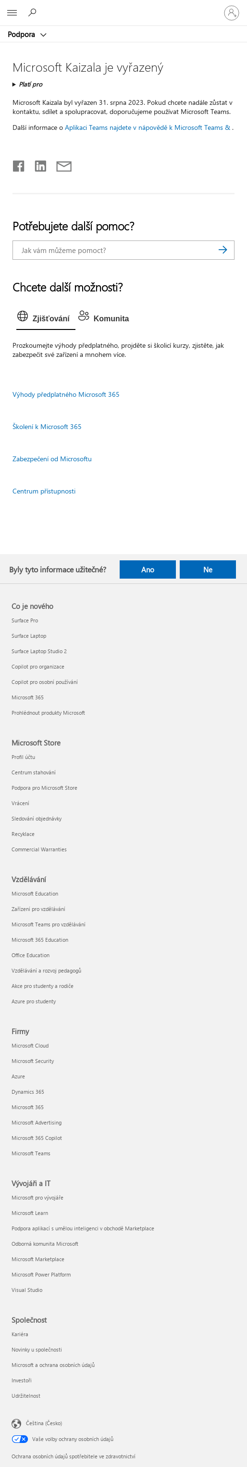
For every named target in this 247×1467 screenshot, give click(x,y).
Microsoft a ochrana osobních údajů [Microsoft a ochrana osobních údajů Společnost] (53, 1364)
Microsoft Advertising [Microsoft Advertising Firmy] (37, 1122)
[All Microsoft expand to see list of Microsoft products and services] (12, 13)
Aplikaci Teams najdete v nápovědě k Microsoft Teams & (147, 127)
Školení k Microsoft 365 (47, 426)
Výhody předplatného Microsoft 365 (66, 394)
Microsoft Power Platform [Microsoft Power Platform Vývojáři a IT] (41, 1274)
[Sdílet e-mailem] (60, 164)
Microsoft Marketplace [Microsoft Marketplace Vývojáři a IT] (38, 1259)
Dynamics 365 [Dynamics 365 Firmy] (28, 1091)
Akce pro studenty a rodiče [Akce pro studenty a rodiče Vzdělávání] (43, 985)
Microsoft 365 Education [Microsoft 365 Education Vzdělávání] (40, 939)
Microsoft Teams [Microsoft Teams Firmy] (31, 1153)
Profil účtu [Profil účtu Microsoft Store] (23, 756)
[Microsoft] (123, 7)
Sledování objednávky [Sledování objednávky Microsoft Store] (37, 818)
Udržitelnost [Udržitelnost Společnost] (26, 1395)
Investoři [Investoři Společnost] (22, 1380)
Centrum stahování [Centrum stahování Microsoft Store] (34, 772)
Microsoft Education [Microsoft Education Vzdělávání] (35, 893)
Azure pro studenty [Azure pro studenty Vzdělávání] (34, 1001)
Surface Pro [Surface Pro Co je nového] (25, 620)
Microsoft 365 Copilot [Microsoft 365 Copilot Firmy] (37, 1137)
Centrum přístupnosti (43, 490)
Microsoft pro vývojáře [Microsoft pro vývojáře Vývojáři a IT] (37, 1197)
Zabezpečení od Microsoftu (52, 458)
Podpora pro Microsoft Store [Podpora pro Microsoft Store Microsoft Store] (44, 787)
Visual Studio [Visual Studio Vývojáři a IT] (27, 1289)
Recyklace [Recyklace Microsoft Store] (23, 833)
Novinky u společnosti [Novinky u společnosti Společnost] (37, 1349)
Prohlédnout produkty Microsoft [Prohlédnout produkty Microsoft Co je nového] (48, 712)
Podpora (22, 34)
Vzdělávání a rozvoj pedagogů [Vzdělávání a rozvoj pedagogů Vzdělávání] (46, 970)
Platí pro (30, 84)
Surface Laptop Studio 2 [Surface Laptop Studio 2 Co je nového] (39, 651)
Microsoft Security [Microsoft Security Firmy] (33, 1060)
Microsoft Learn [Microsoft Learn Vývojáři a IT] (30, 1212)
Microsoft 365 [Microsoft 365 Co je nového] (28, 697)
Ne (207, 569)
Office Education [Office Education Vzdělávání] (30, 955)
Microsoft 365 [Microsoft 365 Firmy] (28, 1107)
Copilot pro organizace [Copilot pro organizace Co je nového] (38, 666)
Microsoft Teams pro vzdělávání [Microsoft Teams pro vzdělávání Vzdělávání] (49, 924)
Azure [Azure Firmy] (18, 1076)
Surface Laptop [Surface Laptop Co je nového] (29, 635)
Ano (147, 569)
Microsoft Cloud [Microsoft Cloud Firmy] (30, 1045)
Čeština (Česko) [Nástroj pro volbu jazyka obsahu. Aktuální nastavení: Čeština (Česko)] (44, 1423)
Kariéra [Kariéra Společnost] (20, 1334)
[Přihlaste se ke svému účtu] (231, 13)
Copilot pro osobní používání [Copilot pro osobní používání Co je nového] (45, 681)
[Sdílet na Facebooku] (19, 164)
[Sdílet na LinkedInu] (37, 164)
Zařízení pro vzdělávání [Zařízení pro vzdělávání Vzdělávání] (38, 908)
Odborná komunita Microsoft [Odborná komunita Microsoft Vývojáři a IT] (45, 1243)
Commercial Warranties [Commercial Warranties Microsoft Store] (39, 849)
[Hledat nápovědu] (33, 12)
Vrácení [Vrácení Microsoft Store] (20, 803)
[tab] (45, 319)
